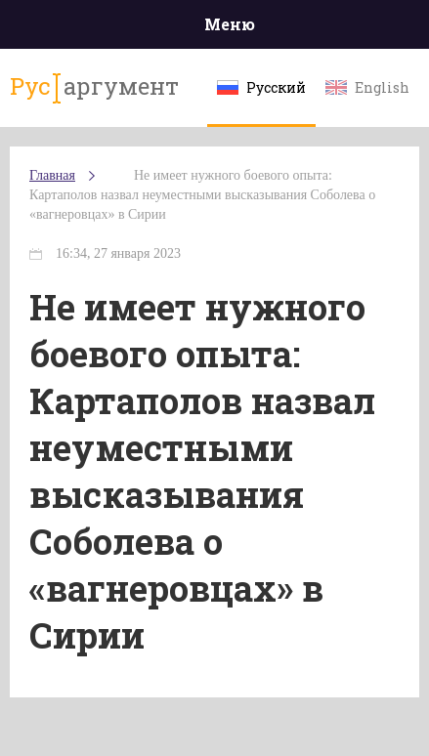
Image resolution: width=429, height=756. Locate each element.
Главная (52, 175)
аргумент (94, 87)
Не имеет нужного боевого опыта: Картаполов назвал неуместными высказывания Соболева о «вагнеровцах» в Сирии (202, 195)
